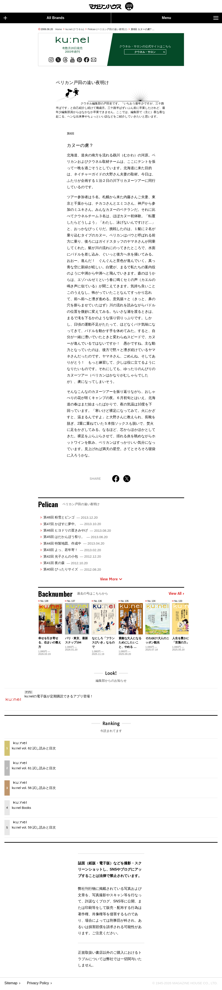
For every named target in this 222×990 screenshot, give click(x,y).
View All (176, 595)
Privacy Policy (38, 984)
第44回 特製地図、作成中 (73, 545)
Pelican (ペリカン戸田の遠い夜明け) (107, 29)
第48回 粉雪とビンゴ (70, 519)
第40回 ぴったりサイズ (72, 571)
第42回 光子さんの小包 (72, 558)
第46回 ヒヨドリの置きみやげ (77, 532)
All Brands (34, 18)
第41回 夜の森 (65, 564)
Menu (190, 18)
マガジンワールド (111, 6)
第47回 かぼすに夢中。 (72, 525)
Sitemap (10, 984)
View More (111, 580)
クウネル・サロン (148, 53)
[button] (180, 627)
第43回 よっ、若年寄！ (72, 551)
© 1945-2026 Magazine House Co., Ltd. (182, 984)
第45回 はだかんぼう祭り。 (75, 538)
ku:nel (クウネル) (75, 29)
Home (58, 29)
